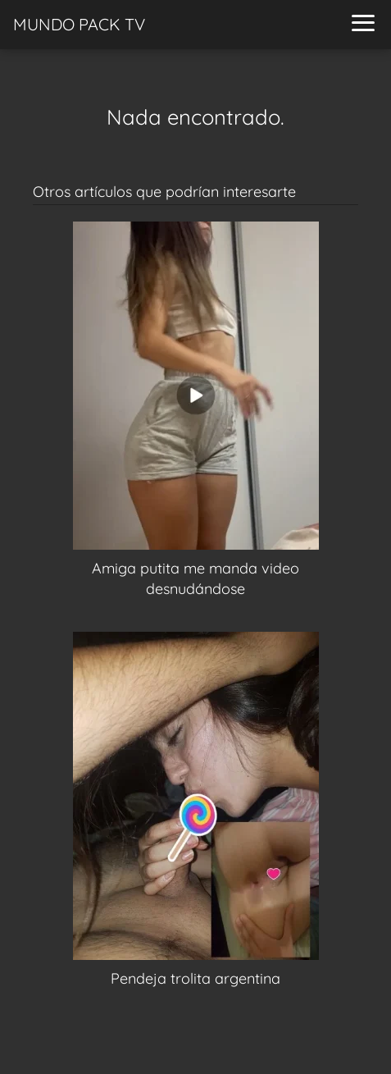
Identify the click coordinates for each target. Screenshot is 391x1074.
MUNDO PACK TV (79, 24)
